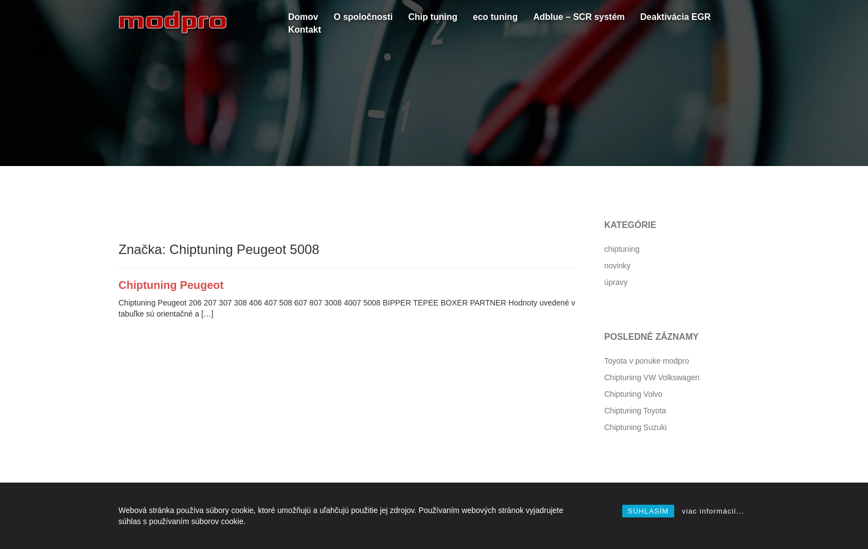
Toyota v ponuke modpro (646, 360)
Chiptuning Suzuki (635, 427)
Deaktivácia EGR (675, 17)
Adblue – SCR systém (578, 17)
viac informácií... (713, 511)
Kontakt (305, 29)
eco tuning (495, 17)
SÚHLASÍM (648, 511)
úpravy (616, 282)
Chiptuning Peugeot (171, 285)
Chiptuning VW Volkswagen (652, 377)
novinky (617, 265)
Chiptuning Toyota (635, 410)
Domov (303, 17)
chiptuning (622, 249)
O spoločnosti (363, 17)
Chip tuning (432, 17)
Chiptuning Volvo (633, 394)
